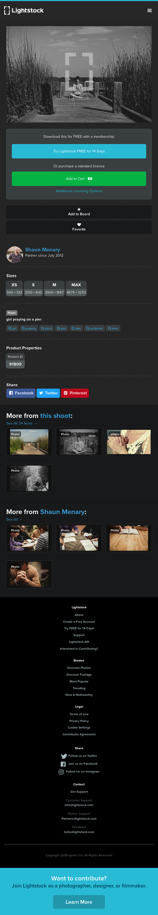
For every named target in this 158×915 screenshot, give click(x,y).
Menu (149, 10)
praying (29, 328)
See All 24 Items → (21, 423)
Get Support (79, 791)
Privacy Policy (79, 721)
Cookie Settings (79, 727)
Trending (79, 688)
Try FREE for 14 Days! (79, 628)
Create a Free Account (79, 621)
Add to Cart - (79, 178)
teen (113, 328)
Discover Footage (79, 674)
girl (12, 328)
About (79, 615)
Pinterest (75, 393)
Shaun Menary (42, 249)
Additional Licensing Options (79, 191)
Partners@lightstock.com (79, 818)
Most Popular (79, 681)
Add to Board (79, 212)
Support (79, 635)
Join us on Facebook (83, 763)
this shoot (55, 416)
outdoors (94, 328)
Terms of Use (79, 714)
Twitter (48, 393)
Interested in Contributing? (79, 648)
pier (61, 328)
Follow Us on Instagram (82, 771)
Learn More (79, 902)
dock (46, 328)
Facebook (20, 393)
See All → (14, 519)
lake (76, 328)
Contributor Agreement (79, 734)
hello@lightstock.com (79, 832)
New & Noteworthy (79, 694)
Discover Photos (79, 667)
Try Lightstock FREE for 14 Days (79, 151)
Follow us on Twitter (82, 755)
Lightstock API (79, 642)
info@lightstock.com (79, 805)
